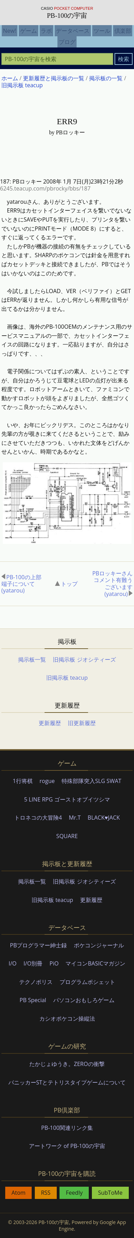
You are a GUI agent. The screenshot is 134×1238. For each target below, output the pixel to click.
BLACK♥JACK (104, 818)
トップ (66, 584)
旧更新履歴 (82, 724)
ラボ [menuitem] (46, 31)
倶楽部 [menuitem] (123, 31)
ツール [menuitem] (102, 31)
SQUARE (67, 836)
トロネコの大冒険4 (38, 818)
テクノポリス (36, 982)
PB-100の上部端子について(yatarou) (21, 584)
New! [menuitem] (9, 31)
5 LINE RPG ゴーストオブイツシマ (67, 800)
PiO (53, 964)
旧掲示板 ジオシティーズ (84, 660)
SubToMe (110, 1193)
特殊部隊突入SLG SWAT (91, 781)
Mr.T (75, 818)
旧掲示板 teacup (67, 678)
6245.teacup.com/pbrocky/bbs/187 (45, 188)
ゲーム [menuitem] (28, 31)
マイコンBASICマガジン (95, 964)
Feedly (74, 1193)
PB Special (32, 1001)
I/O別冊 (33, 964)
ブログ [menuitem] (67, 42)
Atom (18, 1193)
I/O (13, 964)
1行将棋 (22, 781)
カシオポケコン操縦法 (67, 1019)
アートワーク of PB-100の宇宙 (67, 1146)
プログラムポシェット (87, 982)
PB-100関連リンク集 (67, 1128)
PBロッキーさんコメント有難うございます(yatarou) (112, 584)
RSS (45, 1193)
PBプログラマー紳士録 (38, 945)
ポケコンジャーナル (99, 945)
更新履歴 (50, 724)
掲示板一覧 (32, 660)
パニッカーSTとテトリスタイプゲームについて (67, 1083)
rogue (47, 781)
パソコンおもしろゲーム (84, 1001)
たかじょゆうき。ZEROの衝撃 (66, 1064)
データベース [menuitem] (72, 31)
